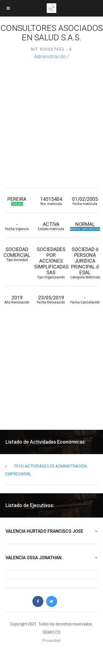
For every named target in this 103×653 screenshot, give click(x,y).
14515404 (51, 201)
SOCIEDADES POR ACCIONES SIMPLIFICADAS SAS (51, 262)
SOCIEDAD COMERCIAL (17, 254)
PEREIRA (17, 201)
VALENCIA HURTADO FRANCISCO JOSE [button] (51, 531)
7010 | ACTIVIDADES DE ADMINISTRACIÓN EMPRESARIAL (46, 470)
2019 (17, 299)
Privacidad (52, 640)
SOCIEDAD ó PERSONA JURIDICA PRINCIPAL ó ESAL (85, 262)
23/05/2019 (51, 299)
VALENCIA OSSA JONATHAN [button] (51, 557)
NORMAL (85, 226)
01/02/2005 (85, 201)
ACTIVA (51, 226)
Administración (50, 56)
